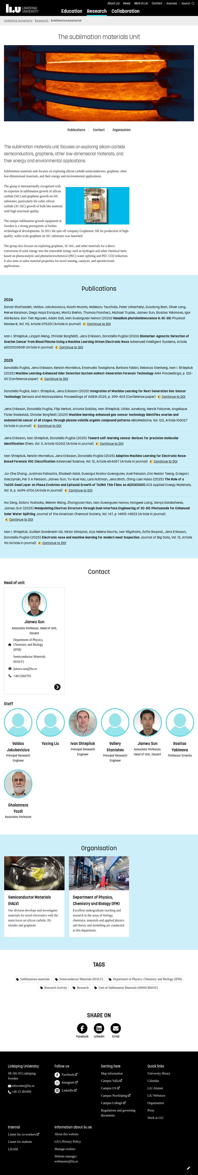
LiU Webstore (157, 1095)
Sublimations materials (35, 979)
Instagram (64, 1082)
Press (151, 1110)
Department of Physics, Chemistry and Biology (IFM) (28, 644)
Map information (112, 1073)
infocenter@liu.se (23, 1085)
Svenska (172, 3)
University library (159, 1073)
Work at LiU (141, 3)
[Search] (186, 3)
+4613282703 (22, 676)
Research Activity (55, 987)
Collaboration (125, 11)
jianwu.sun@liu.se (25, 668)
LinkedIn (64, 1090)
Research (97, 11)
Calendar (153, 1080)
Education (71, 11)
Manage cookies (65, 1149)
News (126, 3)
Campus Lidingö (111, 1103)
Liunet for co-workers (22, 1134)
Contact (157, 3)
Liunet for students (20, 1141)
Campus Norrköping (114, 1095)
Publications (76, 130)
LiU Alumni (155, 1088)
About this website (66, 1134)
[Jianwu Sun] (34, 687)
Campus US (108, 1088)
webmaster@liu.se (66, 1161)
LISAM (13, 1149)
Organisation (122, 130)
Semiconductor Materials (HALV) (29, 659)
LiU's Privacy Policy (68, 1141)
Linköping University (18, 20)
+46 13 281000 (21, 1091)
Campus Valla (110, 1080)
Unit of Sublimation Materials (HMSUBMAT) (128, 987)
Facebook (64, 1075)
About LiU (114, 3)
